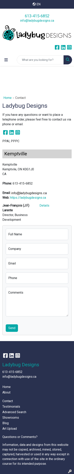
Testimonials (11, 406)
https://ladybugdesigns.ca (28, 197)
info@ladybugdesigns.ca (37, 20)
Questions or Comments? (19, 437)
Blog (5, 423)
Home (7, 98)
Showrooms (10, 417)
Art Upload (9, 428)
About (6, 392)
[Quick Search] (40, 59)
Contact (7, 401)
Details (44, 205)
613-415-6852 (37, 16)
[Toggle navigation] (6, 60)
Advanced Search (14, 412)
